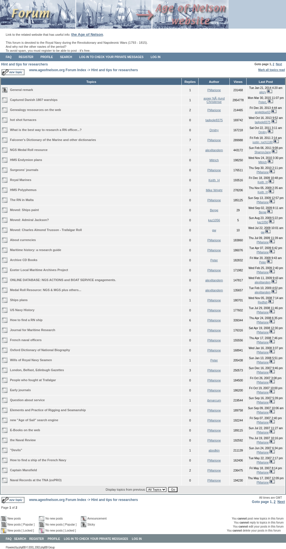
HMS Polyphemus (23, 190)
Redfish (262, 302)
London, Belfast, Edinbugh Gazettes (37, 370)
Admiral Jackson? (35, 220)
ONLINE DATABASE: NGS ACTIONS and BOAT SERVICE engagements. (63, 280)
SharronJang (263, 152)
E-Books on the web (25, 430)
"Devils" (16, 450)
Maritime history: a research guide (35, 250)
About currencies (23, 240)
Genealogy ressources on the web (35, 110)
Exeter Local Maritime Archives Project (39, 270)
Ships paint (30, 210)
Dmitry (214, 130)
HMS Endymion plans (26, 160)
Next (279, 64)
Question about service (27, 400)
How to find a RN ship (26, 320)
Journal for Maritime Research (32, 330)
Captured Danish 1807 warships (33, 100)
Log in (155, 57)
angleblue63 (263, 112)
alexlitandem (214, 150)
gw (214, 230)
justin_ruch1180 (263, 142)
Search (66, 57)
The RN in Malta (22, 200)
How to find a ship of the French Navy (38, 460)
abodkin (214, 450)
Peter (214, 260)
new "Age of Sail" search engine (34, 420)
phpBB (22, 547)
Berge (214, 210)
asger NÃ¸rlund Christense (214, 100)
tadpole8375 (214, 120)
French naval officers (26, 340)
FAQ (9, 57)
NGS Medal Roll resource (28, 150)
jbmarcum (214, 400)
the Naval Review (23, 440)
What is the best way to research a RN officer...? (46, 130)
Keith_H (214, 180)
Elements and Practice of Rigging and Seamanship (48, 410)
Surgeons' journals (24, 170)
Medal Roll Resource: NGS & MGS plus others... (45, 290)
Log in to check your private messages (111, 57)
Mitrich (214, 160)
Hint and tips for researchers (24, 64)
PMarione (214, 90)
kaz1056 (214, 220)
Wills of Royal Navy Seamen (31, 360)
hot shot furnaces (23, 120)
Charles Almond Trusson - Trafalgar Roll (52, 230)
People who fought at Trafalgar (33, 380)
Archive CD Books (23, 260)
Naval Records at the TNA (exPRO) (36, 480)
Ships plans (19, 300)
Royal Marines (20, 180)
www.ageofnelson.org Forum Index (57, 70)
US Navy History (22, 310)
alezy (262, 92)
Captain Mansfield (23, 470)
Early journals (20, 390)
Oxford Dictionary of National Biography (40, 350)
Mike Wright (214, 190)
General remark (21, 90)
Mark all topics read (271, 69)
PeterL (263, 102)
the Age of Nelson (87, 34)
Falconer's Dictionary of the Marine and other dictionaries (53, 140)
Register (26, 57)
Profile (47, 57)
